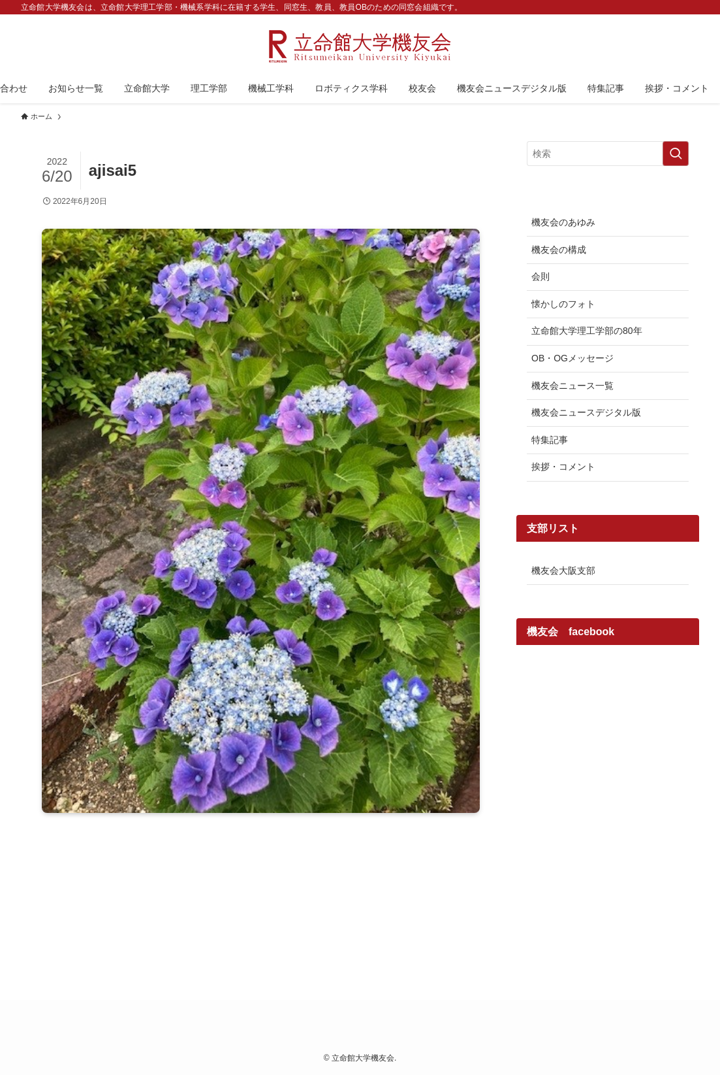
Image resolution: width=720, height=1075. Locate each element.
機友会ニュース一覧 (572, 385)
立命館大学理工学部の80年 (586, 330)
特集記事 (549, 440)
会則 (540, 276)
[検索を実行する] (676, 153)
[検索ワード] (608, 153)
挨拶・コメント (563, 466)
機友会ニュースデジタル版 (586, 412)
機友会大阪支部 (563, 570)
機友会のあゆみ (563, 222)
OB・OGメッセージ (572, 358)
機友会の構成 (558, 249)
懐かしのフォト (563, 304)
